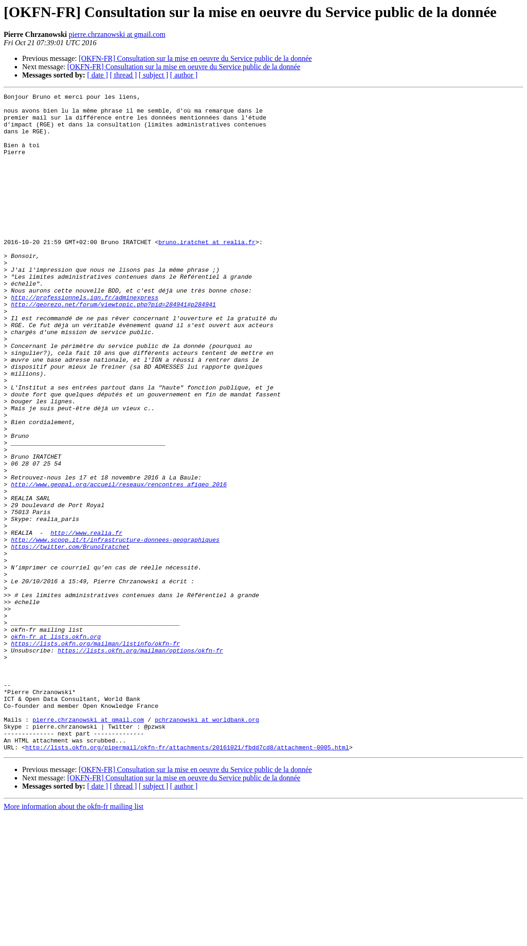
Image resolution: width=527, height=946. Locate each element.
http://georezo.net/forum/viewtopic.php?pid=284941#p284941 (113, 347)
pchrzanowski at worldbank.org (207, 845)
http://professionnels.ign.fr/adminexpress (85, 339)
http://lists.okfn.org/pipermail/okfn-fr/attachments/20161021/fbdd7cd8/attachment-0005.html (187, 878)
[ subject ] (153, 75)
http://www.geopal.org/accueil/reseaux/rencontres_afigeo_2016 (119, 563)
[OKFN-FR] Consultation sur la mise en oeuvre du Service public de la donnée (195, 58)
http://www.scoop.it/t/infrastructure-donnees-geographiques (115, 629)
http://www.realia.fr (86, 621)
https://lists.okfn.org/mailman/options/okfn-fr (140, 762)
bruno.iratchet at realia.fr (206, 272)
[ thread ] (123, 75)
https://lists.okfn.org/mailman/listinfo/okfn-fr (95, 754)
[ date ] (97, 75)
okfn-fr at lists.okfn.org (56, 746)
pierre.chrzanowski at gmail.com (117, 34)
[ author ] (184, 75)
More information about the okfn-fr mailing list (73, 938)
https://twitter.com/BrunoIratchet (70, 638)
